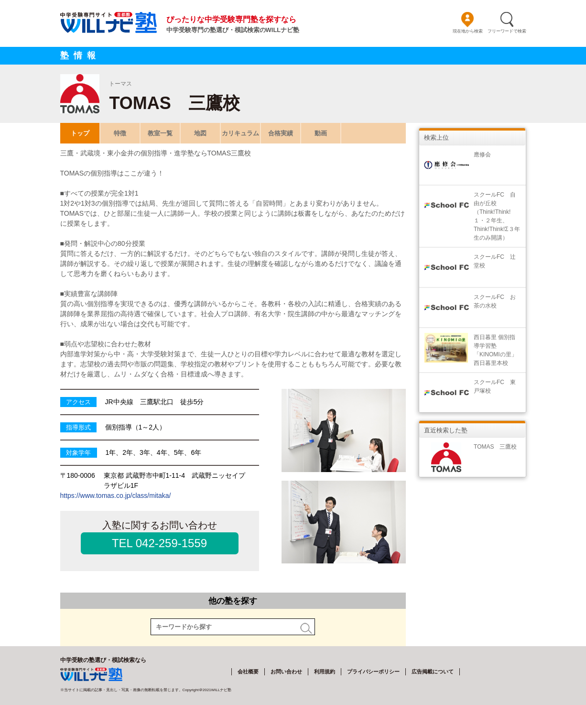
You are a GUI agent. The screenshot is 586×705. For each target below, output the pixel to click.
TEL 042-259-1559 (159, 543)
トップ (79, 133)
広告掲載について (433, 671)
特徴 (120, 133)
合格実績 (280, 133)
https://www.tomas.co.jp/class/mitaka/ (115, 495)
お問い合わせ (286, 671)
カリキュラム (240, 133)
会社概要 (248, 671)
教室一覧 (160, 133)
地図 (200, 133)
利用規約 (324, 671)
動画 (321, 133)
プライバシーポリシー (373, 671)
